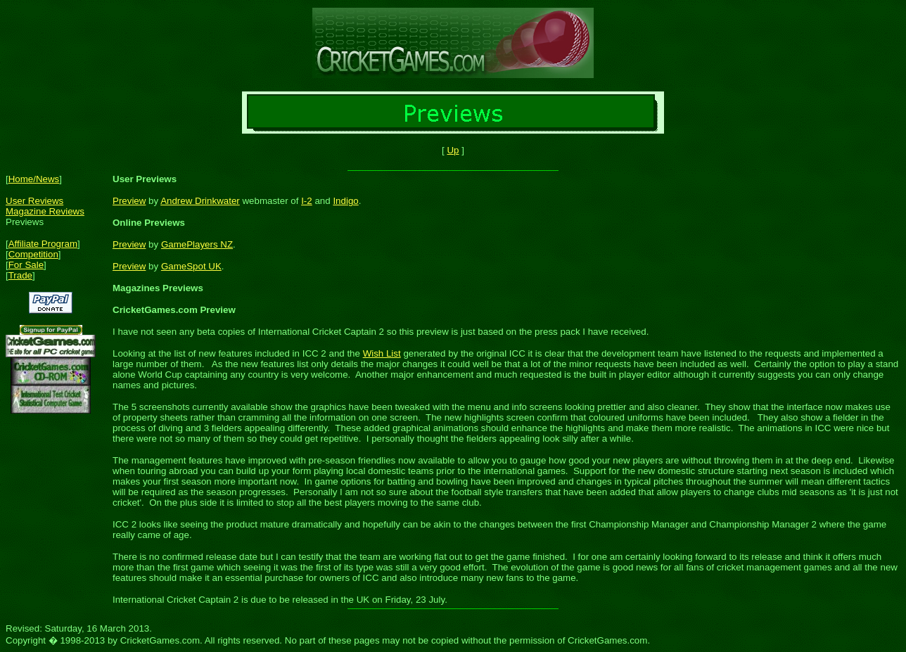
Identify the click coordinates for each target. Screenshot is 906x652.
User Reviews (34, 201)
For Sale (26, 265)
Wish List (382, 353)
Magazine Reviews (45, 211)
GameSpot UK (191, 266)
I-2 (306, 201)
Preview (129, 201)
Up (453, 150)
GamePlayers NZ (197, 244)
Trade (20, 275)
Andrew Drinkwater (200, 201)
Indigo (345, 201)
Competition (33, 254)
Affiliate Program (42, 243)
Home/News (34, 179)
